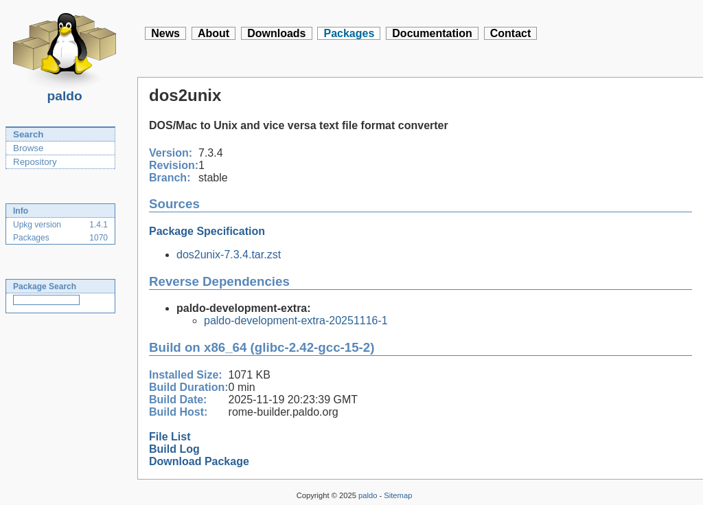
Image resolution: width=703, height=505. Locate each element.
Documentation (432, 33)
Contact (510, 33)
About (213, 33)
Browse (28, 148)
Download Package (199, 461)
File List (169, 436)
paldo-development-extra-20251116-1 (296, 320)
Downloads (276, 33)
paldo (64, 92)
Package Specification (207, 231)
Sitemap (398, 495)
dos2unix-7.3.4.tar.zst (228, 254)
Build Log (174, 449)
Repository (35, 162)
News (165, 33)
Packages (348, 33)
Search (28, 134)
